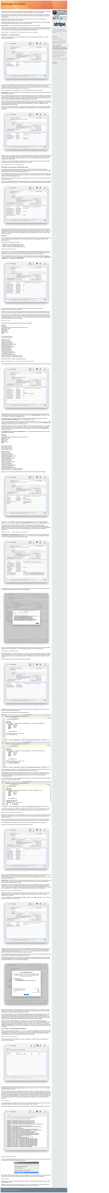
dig (36, 1024)
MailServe (27, 535)
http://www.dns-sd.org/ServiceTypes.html (36, 1088)
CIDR (24, 653)
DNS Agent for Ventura (26, 950)
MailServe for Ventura (22, 1030)
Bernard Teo (55, 63)
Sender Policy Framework (42, 421)
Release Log (63, 58)
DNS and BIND (10, 252)
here (9, 258)
